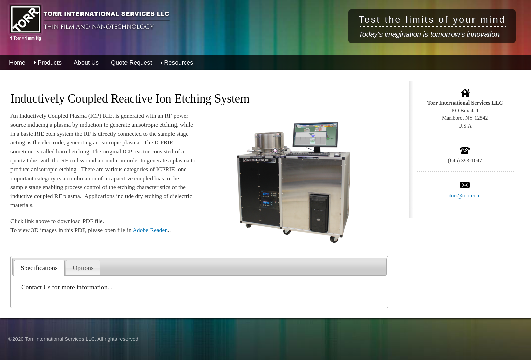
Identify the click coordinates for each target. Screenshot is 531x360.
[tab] (39, 268)
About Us (86, 62)
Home (17, 62)
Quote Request (131, 62)
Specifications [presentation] (39, 267)
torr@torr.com (465, 195)
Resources (178, 62)
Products (50, 62)
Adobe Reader (149, 230)
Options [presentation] (83, 267)
